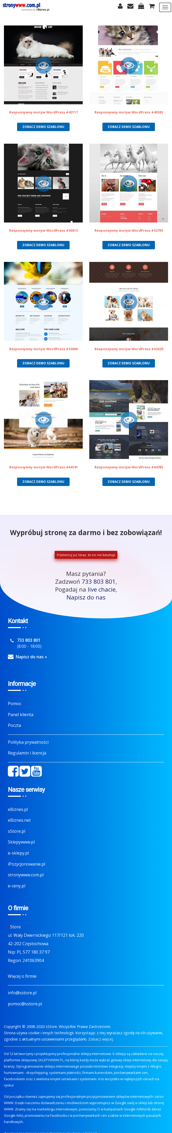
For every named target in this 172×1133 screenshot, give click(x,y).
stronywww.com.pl (26, 875)
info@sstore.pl (22, 993)
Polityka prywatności (28, 742)
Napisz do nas (86, 597)
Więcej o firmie (22, 976)
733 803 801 (99, 581)
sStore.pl (16, 831)
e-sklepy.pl (18, 853)
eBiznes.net (19, 820)
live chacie (102, 589)
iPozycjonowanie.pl (26, 864)
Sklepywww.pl (21, 842)
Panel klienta (20, 714)
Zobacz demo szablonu (43, 127)
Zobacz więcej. (101, 1039)
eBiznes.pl (18, 809)
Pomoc (14, 703)
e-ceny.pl (16, 886)
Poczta (14, 725)
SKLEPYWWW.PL (51, 1060)
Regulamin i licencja (27, 753)
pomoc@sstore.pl (25, 1004)
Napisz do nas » (31, 657)
